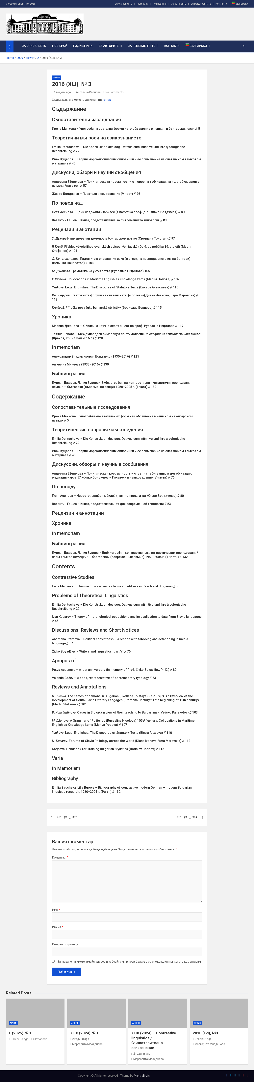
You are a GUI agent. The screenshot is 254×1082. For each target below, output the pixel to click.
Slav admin (39, 1039)
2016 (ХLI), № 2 (67, 817)
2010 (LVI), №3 (205, 1033)
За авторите (178, 3)
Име (56, 910)
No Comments (115, 92)
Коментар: (60, 857)
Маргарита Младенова (86, 1044)
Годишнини (159, 3)
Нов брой (142, 3)
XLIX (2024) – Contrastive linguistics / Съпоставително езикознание (153, 1040)
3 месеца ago (18, 1039)
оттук (107, 100)
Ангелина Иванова (87, 92)
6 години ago (61, 92)
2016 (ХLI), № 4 (187, 817)
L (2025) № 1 (20, 1033)
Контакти (221, 3)
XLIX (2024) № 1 (84, 1033)
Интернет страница (65, 944)
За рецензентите (201, 3)
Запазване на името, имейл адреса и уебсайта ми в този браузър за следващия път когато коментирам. (129, 961)
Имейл (57, 927)
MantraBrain (142, 1075)
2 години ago (79, 1038)
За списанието (123, 3)
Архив (56, 77)
